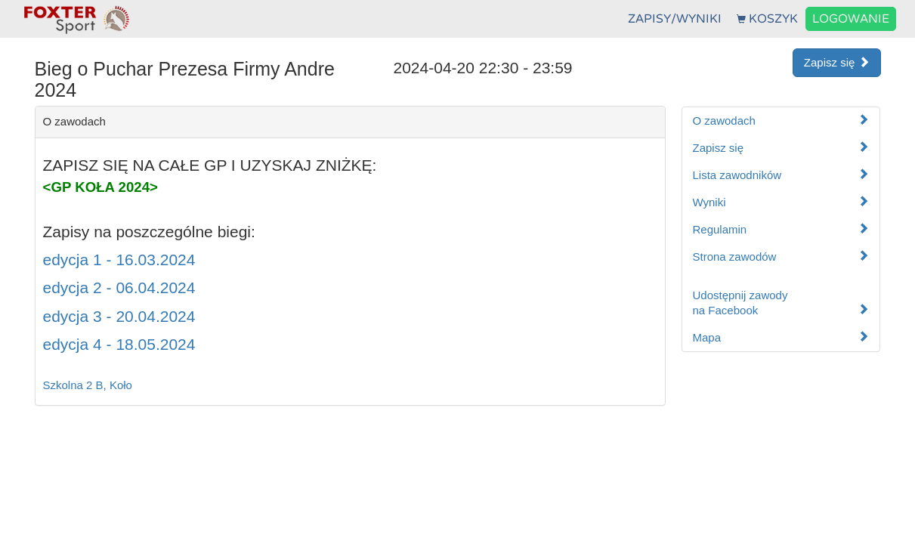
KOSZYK (767, 18)
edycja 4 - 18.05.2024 (119, 344)
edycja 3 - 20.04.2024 (119, 316)
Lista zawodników (781, 174)
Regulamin (781, 229)
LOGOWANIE (850, 18)
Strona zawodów (781, 256)
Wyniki (781, 202)
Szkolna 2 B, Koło (87, 385)
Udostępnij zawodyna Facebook (781, 303)
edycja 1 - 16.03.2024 (119, 259)
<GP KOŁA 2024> (100, 187)
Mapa (781, 337)
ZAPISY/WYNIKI (675, 18)
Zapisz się (837, 62)
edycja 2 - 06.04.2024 (119, 287)
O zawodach (781, 120)
